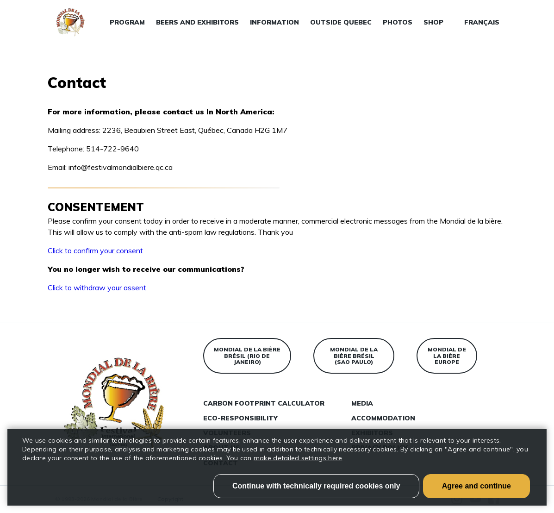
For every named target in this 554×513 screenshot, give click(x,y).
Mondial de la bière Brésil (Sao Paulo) (354, 356)
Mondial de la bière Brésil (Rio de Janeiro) (247, 356)
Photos (397, 22)
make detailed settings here (298, 458)
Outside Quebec (341, 22)
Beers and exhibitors (197, 22)
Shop (433, 22)
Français (481, 22)
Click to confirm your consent (95, 250)
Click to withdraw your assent (97, 287)
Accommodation (383, 418)
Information (274, 22)
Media (362, 403)
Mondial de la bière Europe (447, 356)
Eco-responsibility (240, 418)
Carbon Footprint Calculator (263, 403)
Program (127, 22)
